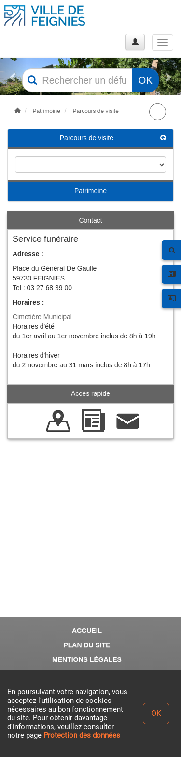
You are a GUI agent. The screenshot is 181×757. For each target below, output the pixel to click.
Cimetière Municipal (42, 317)
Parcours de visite (95, 111)
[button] (13, 76)
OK (146, 80)
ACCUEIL (87, 630)
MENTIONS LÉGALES (87, 659)
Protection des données (81, 735)
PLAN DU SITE (86, 645)
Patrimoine (46, 111)
